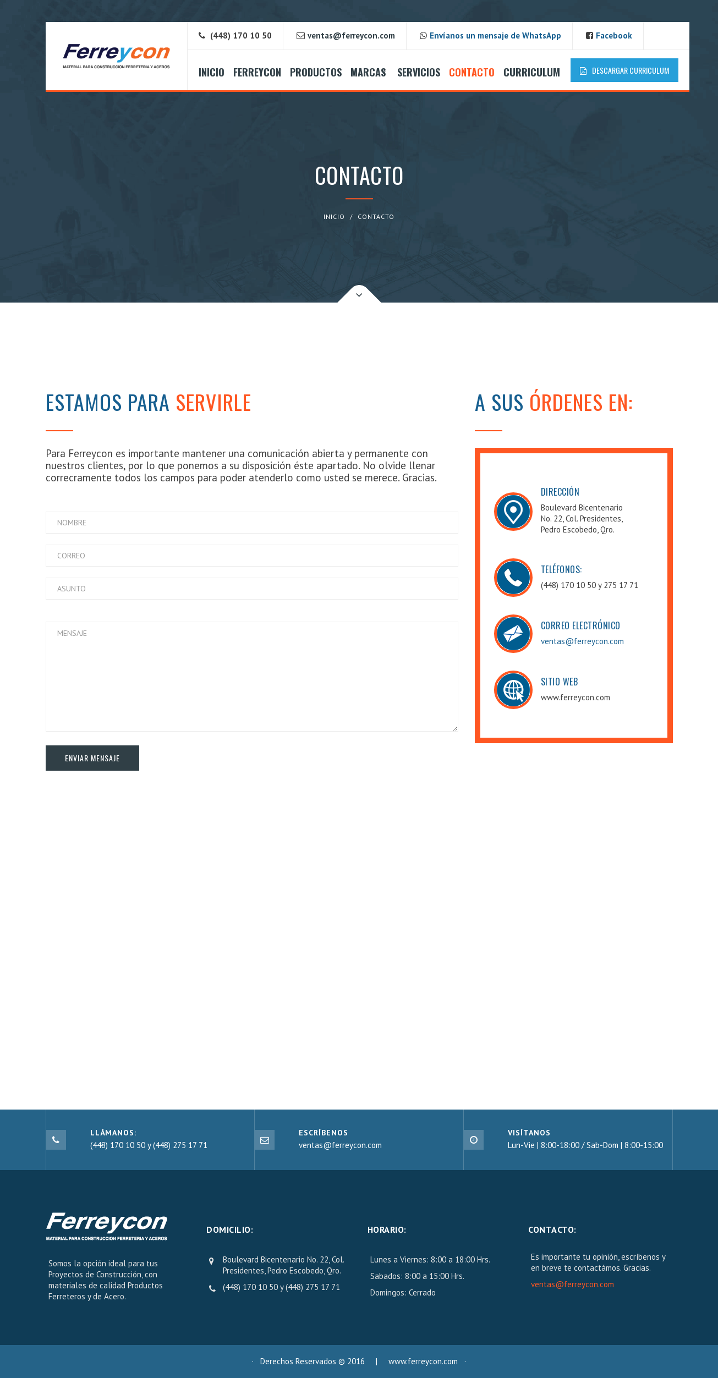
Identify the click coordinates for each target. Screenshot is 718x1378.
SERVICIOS (418, 72)
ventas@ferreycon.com (582, 641)
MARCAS (368, 72)
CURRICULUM (531, 72)
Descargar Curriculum (624, 70)
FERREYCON (257, 72)
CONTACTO (472, 72)
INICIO (211, 72)
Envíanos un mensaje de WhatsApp (495, 35)
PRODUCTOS (316, 72)
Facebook (614, 35)
